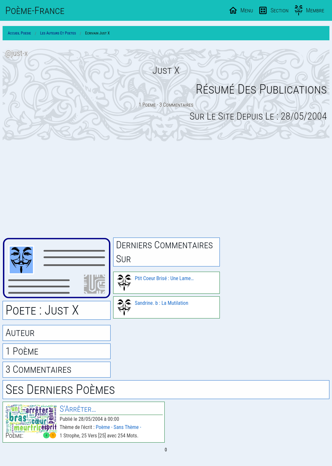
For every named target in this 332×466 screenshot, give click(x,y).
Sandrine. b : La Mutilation (161, 303)
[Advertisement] (166, 189)
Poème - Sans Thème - (118, 427)
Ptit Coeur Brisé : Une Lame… (164, 278)
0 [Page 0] (166, 449)
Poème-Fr (35, 10)
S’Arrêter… (78, 409)
